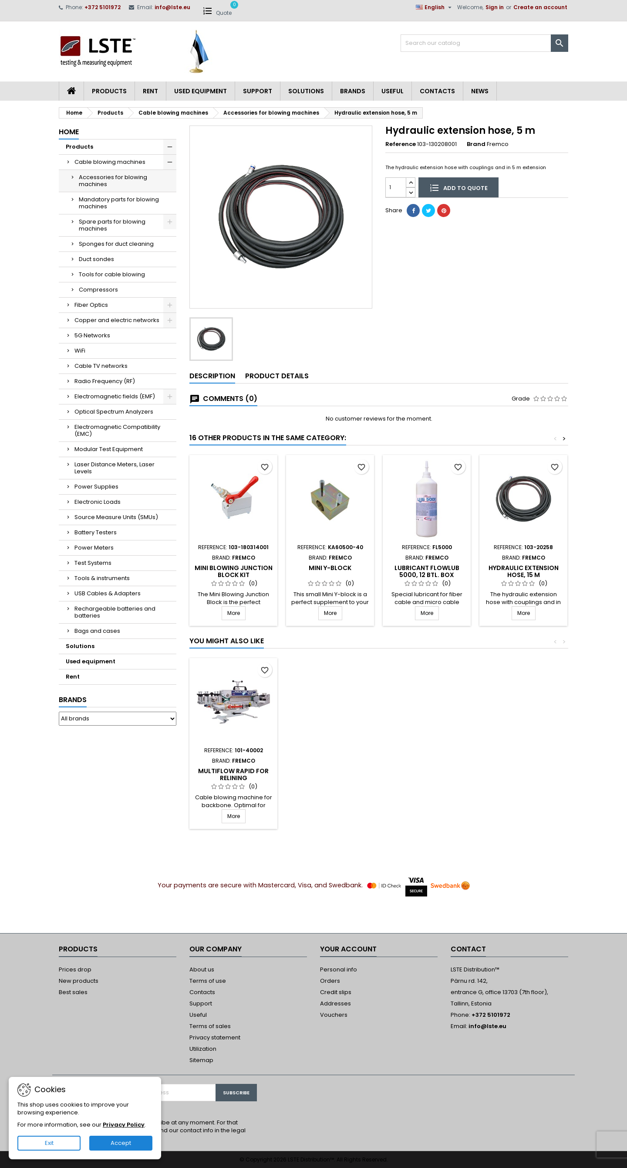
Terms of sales (210, 1026)
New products (78, 981)
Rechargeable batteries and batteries (114, 612)
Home (69, 132)
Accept (121, 1143)
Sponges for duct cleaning (116, 244)
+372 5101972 (102, 7)
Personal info (338, 969)
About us (201, 969)
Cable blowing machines (109, 162)
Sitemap (201, 1060)
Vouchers (333, 1015)
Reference (400, 144)
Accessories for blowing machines (113, 180)
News (480, 91)
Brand (476, 144)
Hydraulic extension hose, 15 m (524, 571)
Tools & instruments (102, 578)
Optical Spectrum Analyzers (113, 411)
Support (257, 91)
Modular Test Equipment (108, 449)
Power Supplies (96, 486)
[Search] (484, 43)
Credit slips (335, 992)
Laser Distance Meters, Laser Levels (114, 467)
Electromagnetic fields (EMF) (114, 396)
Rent (150, 91)
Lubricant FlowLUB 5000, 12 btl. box (426, 571)
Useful (392, 91)
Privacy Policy (124, 1124)
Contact (468, 949)
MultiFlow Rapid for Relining (523, 774)
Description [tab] (212, 376)
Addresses (335, 1003)
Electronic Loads (97, 502)
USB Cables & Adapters (107, 593)
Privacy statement (214, 1037)
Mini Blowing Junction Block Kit (234, 571)
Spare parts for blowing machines (112, 225)
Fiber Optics (91, 305)
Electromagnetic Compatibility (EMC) (117, 430)
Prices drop (75, 969)
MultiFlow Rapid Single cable (426, 774)
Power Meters (94, 547)
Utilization (202, 1049)
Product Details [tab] (277, 376)
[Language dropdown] (435, 7)
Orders (330, 981)
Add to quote (458, 187)
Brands (352, 91)
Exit (49, 1143)
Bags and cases (97, 631)
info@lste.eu (172, 7)
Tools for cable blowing (112, 274)
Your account (348, 949)
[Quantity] (395, 187)
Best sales (73, 992)
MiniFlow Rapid (233, 771)
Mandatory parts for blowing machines (119, 203)
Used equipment (200, 91)
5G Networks (92, 335)
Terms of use (207, 981)
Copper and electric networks (116, 320)
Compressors (98, 289)
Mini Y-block (330, 568)
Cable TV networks (101, 366)
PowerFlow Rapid (330, 771)
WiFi (79, 350)
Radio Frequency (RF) (104, 381)
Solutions (306, 91)
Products (109, 91)
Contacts (437, 91)
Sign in (494, 7)
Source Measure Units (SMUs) (116, 517)
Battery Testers (95, 532)
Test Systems (92, 563)
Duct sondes (96, 259)
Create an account (540, 7)
